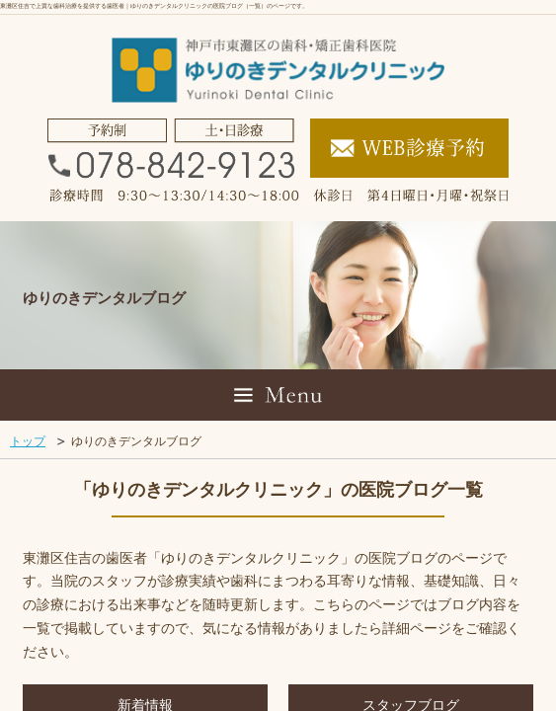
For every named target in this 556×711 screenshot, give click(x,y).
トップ (27, 441)
